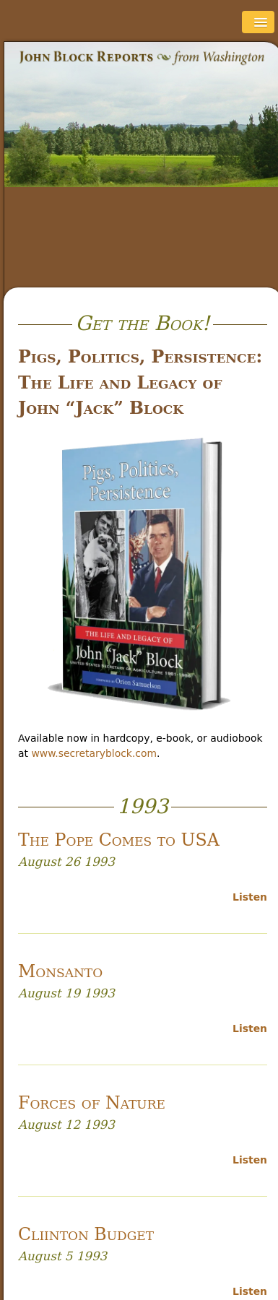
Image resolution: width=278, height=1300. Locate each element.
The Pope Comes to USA (119, 840)
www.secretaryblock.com (94, 753)
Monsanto (60, 971)
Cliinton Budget (86, 1234)
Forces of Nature (91, 1103)
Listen (250, 897)
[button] (258, 22)
